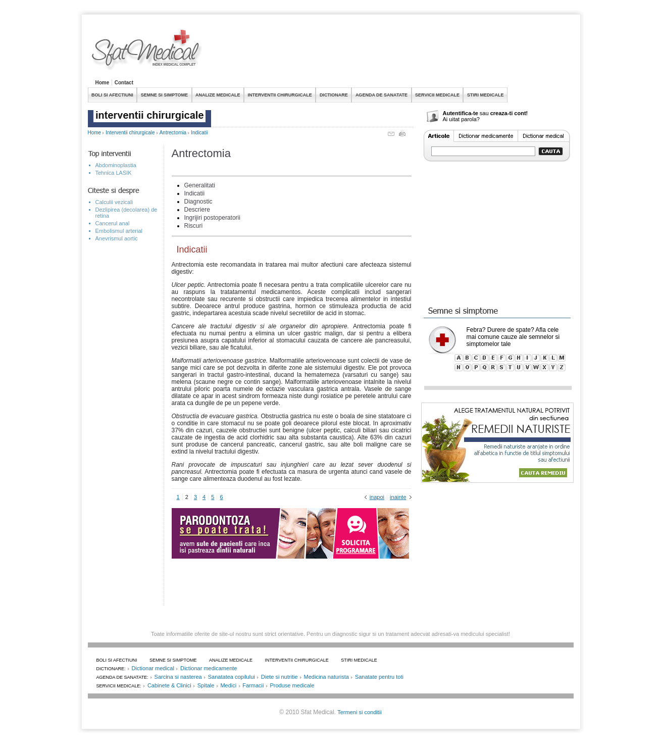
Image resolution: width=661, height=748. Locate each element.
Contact (124, 82)
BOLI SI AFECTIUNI (112, 94)
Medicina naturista (326, 677)
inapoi (377, 497)
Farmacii (253, 685)
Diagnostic (198, 201)
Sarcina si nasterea (178, 677)
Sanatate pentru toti (379, 677)
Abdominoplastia (115, 165)
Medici (228, 685)
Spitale (206, 685)
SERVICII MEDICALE (437, 94)
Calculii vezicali (114, 202)
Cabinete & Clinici (169, 685)
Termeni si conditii (359, 712)
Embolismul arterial (119, 231)
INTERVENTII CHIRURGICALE (280, 94)
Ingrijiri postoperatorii (212, 217)
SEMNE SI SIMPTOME (164, 94)
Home (102, 82)
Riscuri (193, 225)
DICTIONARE (334, 94)
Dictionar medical (153, 668)
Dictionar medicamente (208, 668)
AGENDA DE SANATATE (381, 94)
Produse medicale (292, 685)
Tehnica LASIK (113, 173)
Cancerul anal (112, 223)
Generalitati (199, 185)
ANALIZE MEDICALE (217, 94)
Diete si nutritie (279, 677)
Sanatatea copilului (231, 677)
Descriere (197, 209)
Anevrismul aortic (116, 238)
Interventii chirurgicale (130, 132)
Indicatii (199, 132)
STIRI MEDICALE (485, 94)
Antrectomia (173, 132)
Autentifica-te (460, 113)
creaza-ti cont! (509, 113)
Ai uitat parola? (461, 119)
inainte (398, 497)
